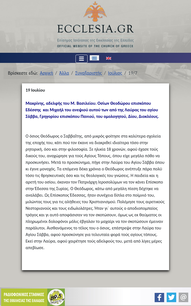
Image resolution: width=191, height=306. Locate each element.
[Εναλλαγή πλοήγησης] (82, 59)
